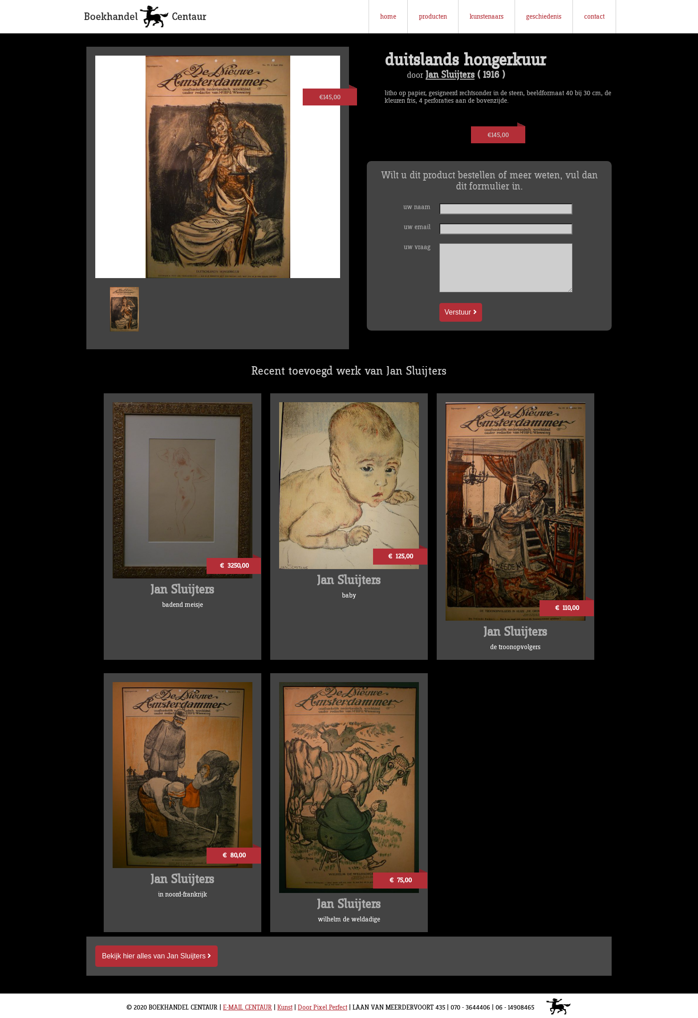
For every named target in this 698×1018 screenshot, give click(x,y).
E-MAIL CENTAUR (247, 1007)
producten (433, 16)
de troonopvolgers (515, 647)
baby (349, 595)
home (388, 16)
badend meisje (182, 605)
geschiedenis (543, 16)
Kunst (284, 1007)
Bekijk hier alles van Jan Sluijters (156, 956)
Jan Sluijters (450, 75)
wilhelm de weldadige (349, 919)
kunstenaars (486, 16)
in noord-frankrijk (182, 894)
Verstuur (461, 312)
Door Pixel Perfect (322, 1007)
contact (594, 16)
